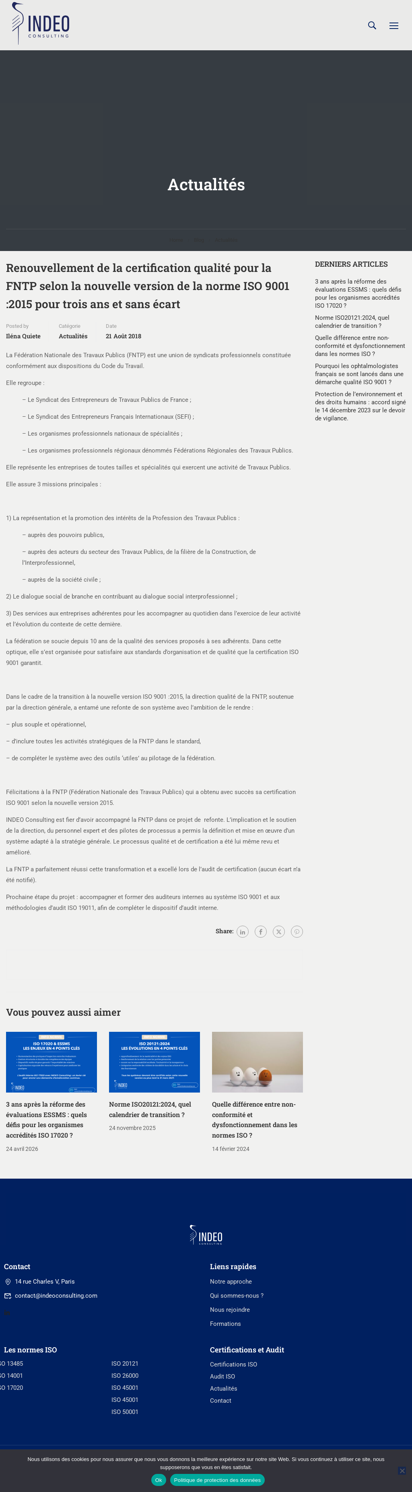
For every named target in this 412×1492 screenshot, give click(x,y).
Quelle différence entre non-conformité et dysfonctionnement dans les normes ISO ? (360, 348)
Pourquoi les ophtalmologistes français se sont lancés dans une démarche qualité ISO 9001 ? (359, 376)
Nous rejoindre (230, 1364)
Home (176, 242)
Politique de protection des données (217, 1480)
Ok (158, 1480)
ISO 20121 (124, 1418)
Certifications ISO (233, 1419)
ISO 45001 (124, 1443)
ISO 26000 (124, 1430)
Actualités (226, 242)
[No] (402, 1471)
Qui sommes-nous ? (237, 1350)
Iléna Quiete (23, 338)
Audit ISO (222, 1431)
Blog (199, 242)
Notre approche (231, 1336)
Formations (225, 1378)
